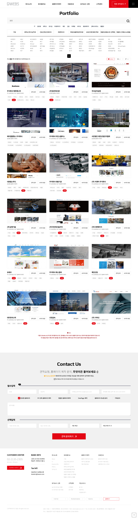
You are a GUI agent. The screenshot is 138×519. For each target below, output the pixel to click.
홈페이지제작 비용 (102, 459)
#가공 (14, 236)
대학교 (45, 26)
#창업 (99, 100)
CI (52, 461)
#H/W (31, 48)
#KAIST (71, 39)
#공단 (104, 142)
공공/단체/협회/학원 (92, 32)
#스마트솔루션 (27, 145)
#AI (11, 41)
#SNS (109, 46)
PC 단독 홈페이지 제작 (44, 398)
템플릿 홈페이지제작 (64, 398)
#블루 (107, 236)
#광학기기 (71, 233)
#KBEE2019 (72, 41)
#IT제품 (61, 44)
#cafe (119, 51)
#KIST (70, 44)
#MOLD (81, 44)
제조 (64, 26)
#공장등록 (101, 145)
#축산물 (111, 97)
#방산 (121, 187)
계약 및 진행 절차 (85, 461)
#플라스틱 (100, 278)
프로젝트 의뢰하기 (15, 468)
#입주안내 (121, 142)
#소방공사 (59, 190)
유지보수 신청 (85, 4)
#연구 (51, 236)
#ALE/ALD (13, 44)
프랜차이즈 (57, 26)
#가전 (70, 97)
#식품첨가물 (17, 190)
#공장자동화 (35, 145)
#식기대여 (119, 233)
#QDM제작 (101, 39)
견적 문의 (33, 92)
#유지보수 (37, 97)
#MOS (80, 46)
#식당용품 (113, 233)
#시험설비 (115, 187)
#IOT (41, 44)
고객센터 (99, 4)
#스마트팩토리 (19, 145)
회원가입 (81, 490)
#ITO (41, 51)
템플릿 (102, 26)
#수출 (77, 233)
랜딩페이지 (86, 26)
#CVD (31, 41)
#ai (119, 48)
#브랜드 (94, 100)
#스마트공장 (80, 142)
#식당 (106, 97)
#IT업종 (52, 51)
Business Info (55, 464)
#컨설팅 (31, 97)
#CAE (21, 41)
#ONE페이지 (92, 46)
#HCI (31, 51)
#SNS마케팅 (111, 48)
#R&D (99, 44)
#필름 (9, 281)
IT (34, 26)
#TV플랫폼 (120, 41)
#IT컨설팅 (62, 46)
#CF (21, 51)
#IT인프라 (62, 41)
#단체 (109, 142)
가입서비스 (82, 483)
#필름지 (14, 281)
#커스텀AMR (10, 145)
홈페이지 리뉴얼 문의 (101, 398)
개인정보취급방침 (75, 499)
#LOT (70, 51)
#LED (70, 48)
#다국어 (31, 233)
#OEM (90, 44)
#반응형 (52, 97)
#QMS (100, 41)
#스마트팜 (16, 142)
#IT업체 (61, 39)
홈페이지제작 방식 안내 (87, 459)
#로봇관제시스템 (33, 142)
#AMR (12, 46)
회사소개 (29, 4)
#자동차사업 (57, 100)
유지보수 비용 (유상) (103, 461)
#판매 (121, 97)
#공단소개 (116, 145)
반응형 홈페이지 (25, 398)
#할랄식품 (10, 190)
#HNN (41, 39)
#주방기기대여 (95, 236)
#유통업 (73, 236)
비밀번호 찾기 (82, 492)
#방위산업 (104, 187)
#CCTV (22, 46)
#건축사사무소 (20, 100)
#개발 (56, 236)
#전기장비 (58, 142)
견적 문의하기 (69, 436)
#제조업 (21, 97)
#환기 (80, 187)
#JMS (60, 51)
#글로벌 (85, 97)
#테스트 (32, 100)
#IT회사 (61, 48)
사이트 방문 (42, 92)
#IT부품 (52, 41)
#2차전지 (13, 39)
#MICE (80, 41)
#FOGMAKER (33, 46)
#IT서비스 (52, 46)
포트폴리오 (42, 4)
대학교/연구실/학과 (30, 32)
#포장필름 (20, 281)
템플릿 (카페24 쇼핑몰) (123, 32)
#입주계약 (94, 145)
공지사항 (71, 490)
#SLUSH (110, 44)
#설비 (63, 187)
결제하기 (107, 499)
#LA (70, 46)
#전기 (75, 97)
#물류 (26, 142)
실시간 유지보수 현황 (57, 487)
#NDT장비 (81, 51)
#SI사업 (110, 41)
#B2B (12, 51)
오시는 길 (54, 469)
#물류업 (78, 236)
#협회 (99, 142)
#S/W (99, 48)
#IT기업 (52, 39)
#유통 (116, 97)
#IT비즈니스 (53, 44)
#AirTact (13, 48)
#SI (109, 39)
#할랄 (41, 187)
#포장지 (24, 278)
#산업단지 (114, 142)
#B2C (21, 39)
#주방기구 (99, 233)
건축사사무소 (94, 26)
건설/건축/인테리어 (45, 32)
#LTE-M (81, 39)
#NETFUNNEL (92, 39)
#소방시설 (68, 187)
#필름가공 (27, 281)
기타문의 (117, 398)
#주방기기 (106, 233)
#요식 (101, 97)
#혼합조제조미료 (34, 187)
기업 (14, 32)
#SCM (99, 51)
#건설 (43, 97)
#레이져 (65, 233)
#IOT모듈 (42, 46)
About (53, 459)
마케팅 (73, 26)
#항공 (98, 187)
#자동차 (57, 97)
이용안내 (90, 499)
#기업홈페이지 (53, 233)
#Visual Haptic (122, 46)
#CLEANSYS (33, 39)
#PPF (90, 51)
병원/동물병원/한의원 (76, 32)
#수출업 (67, 236)
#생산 (9, 236)
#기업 (93, 187)
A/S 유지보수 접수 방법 (57, 490)
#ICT (41, 41)
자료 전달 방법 (85, 464)
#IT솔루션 (52, 48)
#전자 (80, 97)
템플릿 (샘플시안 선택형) (70, 474)
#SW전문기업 (111, 51)
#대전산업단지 (109, 145)
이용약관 (56, 499)
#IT (41, 48)
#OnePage (91, 48)
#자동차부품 (64, 97)
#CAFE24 (22, 44)
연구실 (50, 26)
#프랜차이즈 (95, 97)
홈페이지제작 (56, 4)
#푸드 (15, 187)
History (54, 467)
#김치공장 (127, 97)
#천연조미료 (25, 187)
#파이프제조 (24, 233)
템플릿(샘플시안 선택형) (108, 32)
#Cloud (32, 44)
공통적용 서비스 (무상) (103, 464)
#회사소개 (52, 187)
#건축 (9, 100)
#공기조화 (52, 190)
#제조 (19, 187)
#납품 (42, 233)
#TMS (119, 39)
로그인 (80, 487)
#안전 (26, 97)
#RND (99, 46)
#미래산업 (73, 142)
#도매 (57, 278)
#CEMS (22, 48)
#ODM (90, 41)
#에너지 (9, 97)
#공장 (14, 100)
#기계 (58, 187)
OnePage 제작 (82, 398)
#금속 (62, 323)
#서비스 (15, 97)
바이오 (79, 26)
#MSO (80, 48)
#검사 (27, 100)
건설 (68, 26)
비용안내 (71, 4)
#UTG (119, 44)
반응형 (39, 26)
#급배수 (74, 187)
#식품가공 (29, 190)
